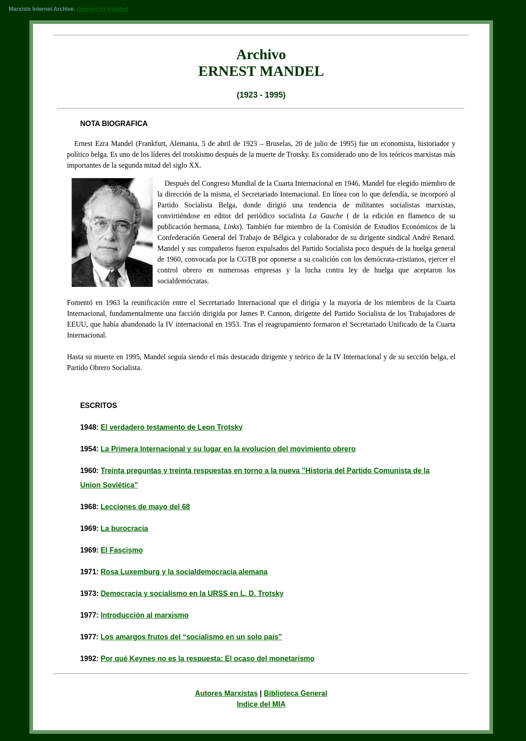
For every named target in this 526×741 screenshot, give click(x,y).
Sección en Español (102, 9)
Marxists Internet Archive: (42, 9)
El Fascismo (122, 550)
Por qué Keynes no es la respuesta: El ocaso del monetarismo (208, 658)
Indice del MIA (261, 704)
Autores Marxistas (226, 693)
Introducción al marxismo (145, 615)
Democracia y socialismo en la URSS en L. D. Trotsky (192, 593)
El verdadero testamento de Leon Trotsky (172, 427)
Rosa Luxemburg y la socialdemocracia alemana (184, 572)
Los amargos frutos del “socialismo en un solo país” (191, 637)
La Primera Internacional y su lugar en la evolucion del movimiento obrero (228, 449)
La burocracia (124, 528)
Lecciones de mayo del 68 (145, 507)
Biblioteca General (295, 693)
